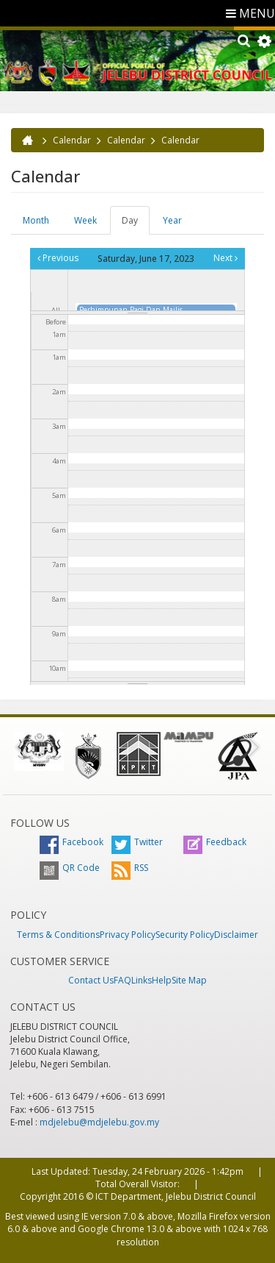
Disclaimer (236, 934)
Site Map (189, 980)
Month (36, 220)
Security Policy (184, 934)
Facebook (71, 842)
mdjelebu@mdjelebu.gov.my (99, 1122)
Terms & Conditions (58, 934)
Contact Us (91, 980)
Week (85, 220)
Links (141, 980)
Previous (57, 258)
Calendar (72, 140)
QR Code (70, 867)
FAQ (122, 980)
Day (136, 224)
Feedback (214, 842)
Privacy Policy (127, 934)
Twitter (137, 842)
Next (225, 258)
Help (162, 980)
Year (172, 220)
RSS (129, 867)
